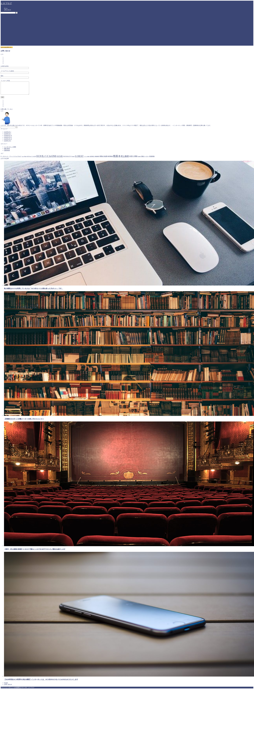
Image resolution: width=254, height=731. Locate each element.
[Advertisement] (15, 30)
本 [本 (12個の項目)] (119, 158)
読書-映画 (7, 153)
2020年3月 (8, 139)
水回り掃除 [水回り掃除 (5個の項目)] (133, 159)
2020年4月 (8, 138)
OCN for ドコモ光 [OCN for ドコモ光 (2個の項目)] (31, 159)
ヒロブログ (6, 3)
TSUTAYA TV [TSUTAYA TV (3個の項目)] (67, 159)
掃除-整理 (7, 151)
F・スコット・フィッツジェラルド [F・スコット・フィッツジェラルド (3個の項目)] (11, 159)
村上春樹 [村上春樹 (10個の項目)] (125, 158)
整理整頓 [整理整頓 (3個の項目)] (110, 159)
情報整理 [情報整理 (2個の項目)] (97, 159)
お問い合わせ (7, 9)
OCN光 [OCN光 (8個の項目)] (60, 159)
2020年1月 (7, 143)
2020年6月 (7, 134)
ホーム (6, 8)
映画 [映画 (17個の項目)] (115, 158)
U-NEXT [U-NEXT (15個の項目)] (79, 158)
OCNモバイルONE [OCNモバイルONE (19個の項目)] (46, 158)
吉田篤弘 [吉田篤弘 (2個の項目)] (92, 159)
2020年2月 (8, 141)
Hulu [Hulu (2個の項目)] (25, 159)
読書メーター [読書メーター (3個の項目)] (145, 159)
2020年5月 (7, 136)
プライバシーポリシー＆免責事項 (11, 690)
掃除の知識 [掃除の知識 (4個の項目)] (103, 159)
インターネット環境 (10, 149)
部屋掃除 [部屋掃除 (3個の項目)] (152, 159)
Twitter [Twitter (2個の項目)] (73, 159)
